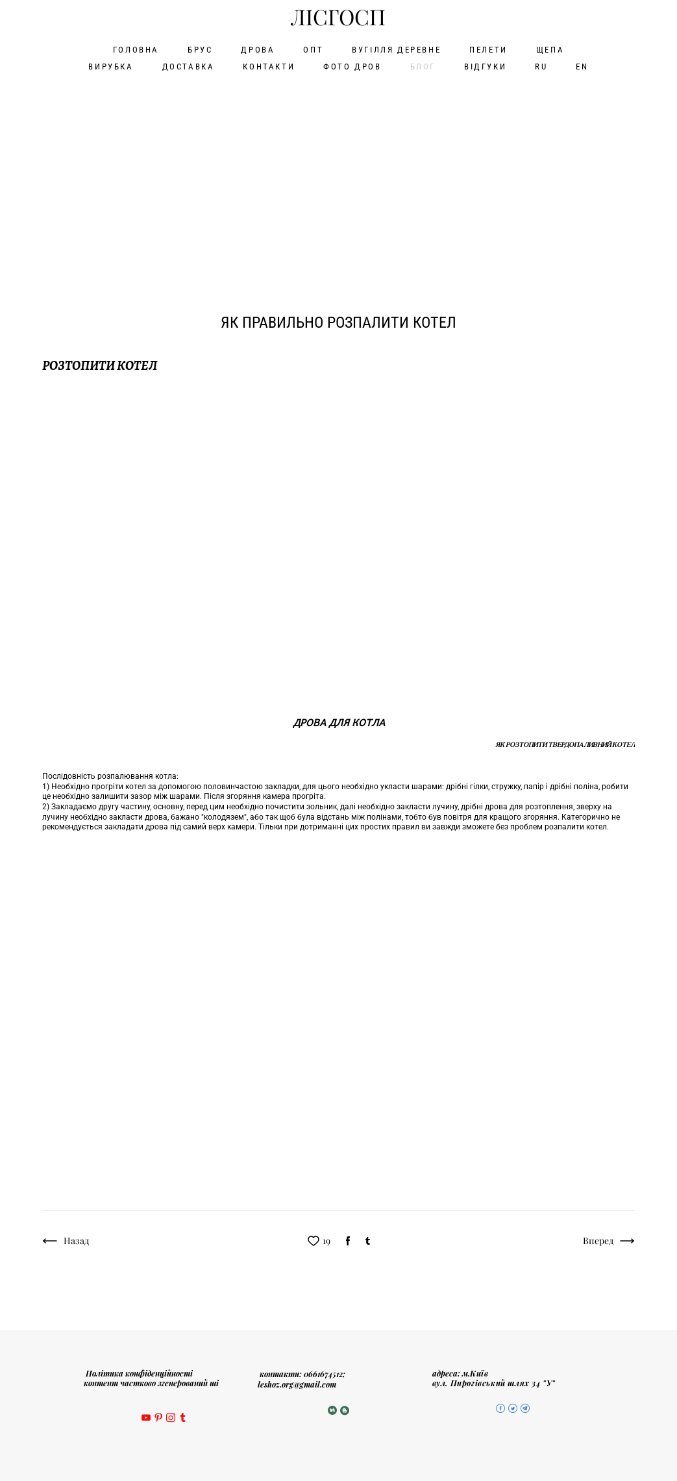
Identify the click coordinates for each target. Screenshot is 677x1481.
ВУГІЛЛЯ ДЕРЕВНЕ (396, 49)
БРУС (200, 49)
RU (541, 66)
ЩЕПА (550, 49)
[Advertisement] (338, 175)
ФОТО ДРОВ (352, 66)
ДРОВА (258, 49)
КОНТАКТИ (269, 66)
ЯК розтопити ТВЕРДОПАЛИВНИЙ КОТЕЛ (565, 743)
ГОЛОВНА (136, 49)
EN (582, 66)
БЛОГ (423, 66)
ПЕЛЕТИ (488, 49)
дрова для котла (339, 720)
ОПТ (313, 49)
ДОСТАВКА (188, 66)
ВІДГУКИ (485, 66)
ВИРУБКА (110, 66)
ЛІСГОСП (338, 17)
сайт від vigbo (339, 1450)
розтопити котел (99, 364)
